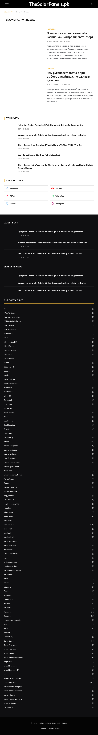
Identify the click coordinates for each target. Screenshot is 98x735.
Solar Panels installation (13, 657)
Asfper (64, 723)
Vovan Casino (9, 695)
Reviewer (7, 612)
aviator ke (8, 387)
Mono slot (8, 520)
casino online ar (10, 454)
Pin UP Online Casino (12, 570)
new (5, 558)
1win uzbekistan (10, 329)
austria (7, 371)
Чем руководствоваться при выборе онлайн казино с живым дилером (68, 76)
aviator (7, 375)
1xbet (6, 338)
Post (6, 591)
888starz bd (9, 367)
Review (7, 603)
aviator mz (8, 392)
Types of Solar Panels (13, 678)
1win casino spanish (12, 317)
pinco (6, 578)
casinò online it (10, 458)
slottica (7, 632)
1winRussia (51, 29)
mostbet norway (10, 541)
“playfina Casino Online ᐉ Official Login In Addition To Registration (50, 125)
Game (6, 483)
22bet (6, 363)
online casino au (10, 562)
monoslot (8, 529)
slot (5, 624)
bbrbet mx (8, 408)
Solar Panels (9, 653)
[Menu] (7, 4)
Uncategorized (10, 682)
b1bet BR (7, 396)
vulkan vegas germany (13, 699)
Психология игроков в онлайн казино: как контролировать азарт (70, 35)
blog (5, 417)
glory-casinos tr (10, 487)
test (5, 674)
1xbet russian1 (9, 358)
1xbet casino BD (10, 342)
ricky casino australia (12, 620)
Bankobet (8, 400)
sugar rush (8, 662)
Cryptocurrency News (13, 475)
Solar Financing (10, 645)
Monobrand (9, 524)
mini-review (9, 512)
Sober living (8, 637)
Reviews (7, 616)
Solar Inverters (10, 649)
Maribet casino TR (11, 504)
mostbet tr (8, 549)
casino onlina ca (10, 450)
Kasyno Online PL (11, 491)
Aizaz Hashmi (53, 41)
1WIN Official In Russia (12, 321)
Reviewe (7, 608)
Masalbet (7, 508)
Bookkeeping (9, 425)
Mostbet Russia (10, 545)
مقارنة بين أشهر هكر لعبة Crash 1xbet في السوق (39, 155)
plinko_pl (7, 587)
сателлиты (8, 707)
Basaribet (8, 404)
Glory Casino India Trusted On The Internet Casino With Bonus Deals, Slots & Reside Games (55, 166)
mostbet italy (9, 537)
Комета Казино (10, 703)
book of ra (8, 421)
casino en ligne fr (11, 446)
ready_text (8, 599)
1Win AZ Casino (10, 313)
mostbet (7, 533)
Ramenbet (8, 595)
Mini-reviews (9, 516)
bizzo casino (9, 412)
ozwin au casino (10, 566)
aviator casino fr (11, 383)
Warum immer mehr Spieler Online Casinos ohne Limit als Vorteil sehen (52, 135)
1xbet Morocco (10, 354)
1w (5, 309)
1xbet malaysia (10, 350)
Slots (6, 628)
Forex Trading (9, 479)
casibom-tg (8, 437)
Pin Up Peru (8, 574)
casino (6, 441)
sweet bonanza (10, 666)
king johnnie (9, 495)
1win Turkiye (9, 325)
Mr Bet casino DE (11, 554)
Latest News (9, 500)
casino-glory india (11, 466)
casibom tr (8, 433)
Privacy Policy (54, 728)
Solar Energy (9, 641)
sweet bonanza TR (11, 670)
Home (18, 12)
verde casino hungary (13, 686)
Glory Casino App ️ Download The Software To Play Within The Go (50, 145)
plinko (6, 583)
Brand (6, 429)
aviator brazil (9, 379)
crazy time (8, 470)
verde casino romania (13, 691)
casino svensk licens (12, 462)
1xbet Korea (9, 346)
